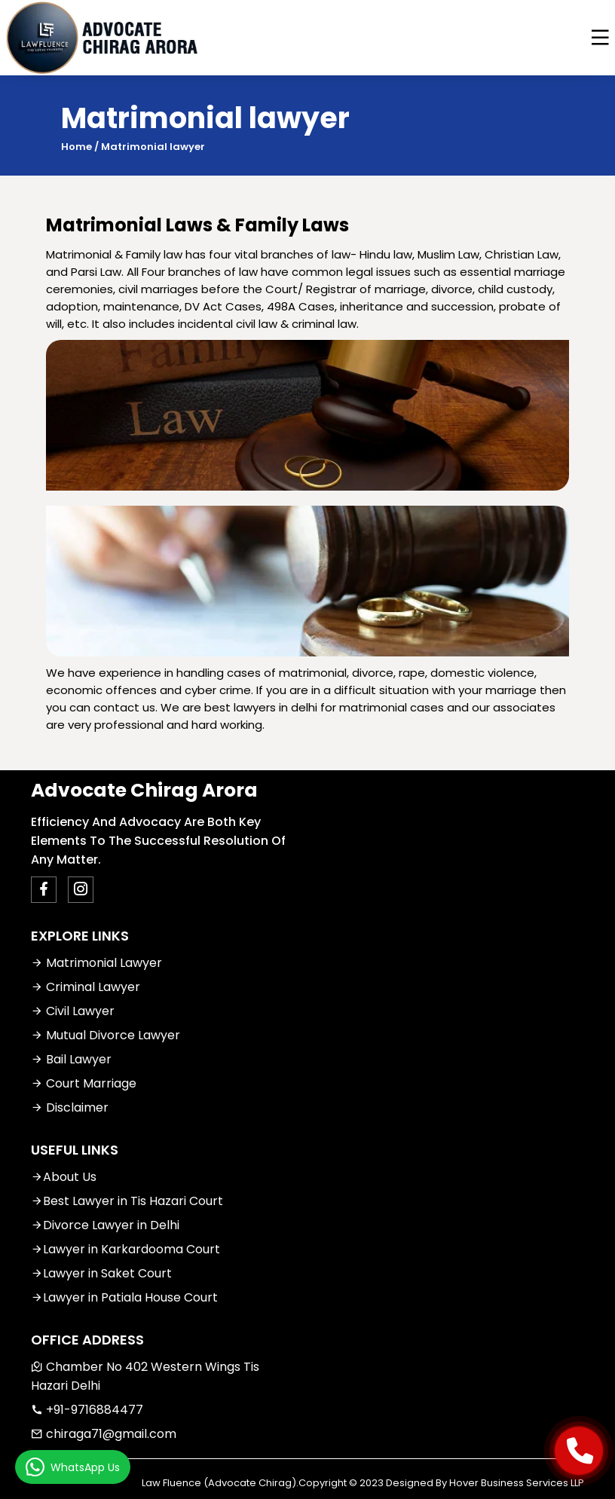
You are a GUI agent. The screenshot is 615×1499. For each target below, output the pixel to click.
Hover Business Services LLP (516, 1483)
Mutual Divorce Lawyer (105, 1035)
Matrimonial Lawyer (96, 962)
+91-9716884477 (87, 1409)
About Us (63, 1176)
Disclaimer (70, 1107)
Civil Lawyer (73, 1011)
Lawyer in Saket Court (101, 1273)
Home (76, 146)
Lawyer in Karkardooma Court (125, 1249)
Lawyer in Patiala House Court (124, 1297)
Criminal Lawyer (85, 987)
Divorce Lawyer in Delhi (105, 1225)
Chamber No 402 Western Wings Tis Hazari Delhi (145, 1376)
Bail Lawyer (71, 1059)
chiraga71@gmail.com (103, 1433)
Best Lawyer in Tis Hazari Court (127, 1201)
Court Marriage (83, 1083)
